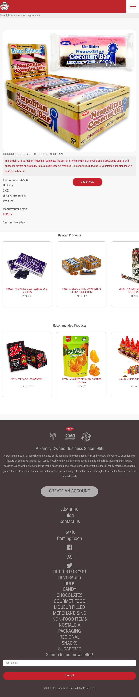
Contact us (69, 521)
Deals (69, 532)
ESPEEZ (8, 214)
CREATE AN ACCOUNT (69, 491)
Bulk (69, 583)
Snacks (69, 643)
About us (69, 509)
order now (87, 182)
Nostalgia (69, 625)
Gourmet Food (69, 601)
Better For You (69, 571)
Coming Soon (69, 538)
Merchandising (69, 613)
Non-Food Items (69, 619)
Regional (69, 637)
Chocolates (69, 595)
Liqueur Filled (69, 607)
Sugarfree (69, 649)
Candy (69, 589)
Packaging (69, 631)
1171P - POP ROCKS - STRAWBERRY (26, 379)
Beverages (69, 577)
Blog (69, 515)
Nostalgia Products (10, 15)
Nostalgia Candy (31, 15)
